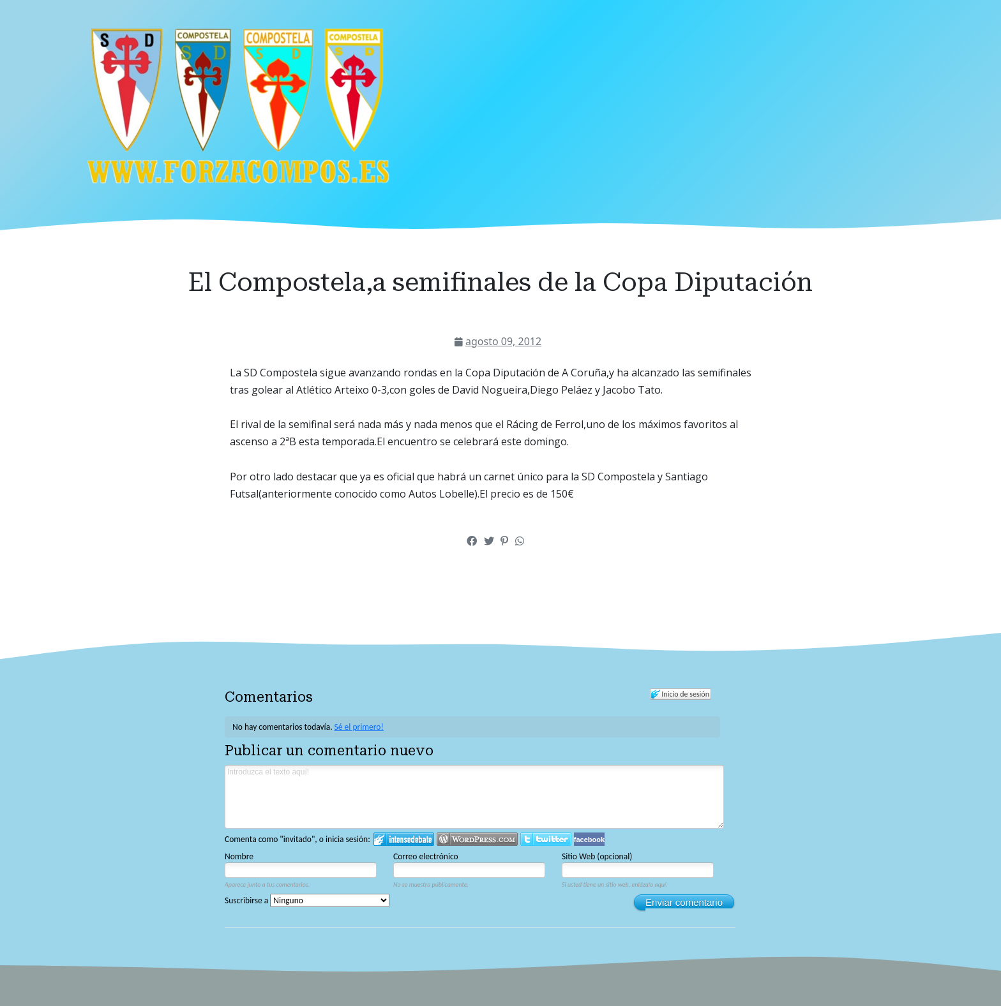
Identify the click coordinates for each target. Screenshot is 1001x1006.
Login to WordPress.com (477, 839)
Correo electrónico (425, 856)
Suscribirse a (307, 900)
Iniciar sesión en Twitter (545, 839)
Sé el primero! (359, 726)
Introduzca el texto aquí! (474, 797)
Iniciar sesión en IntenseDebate (403, 839)
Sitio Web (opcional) (597, 856)
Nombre (239, 856)
